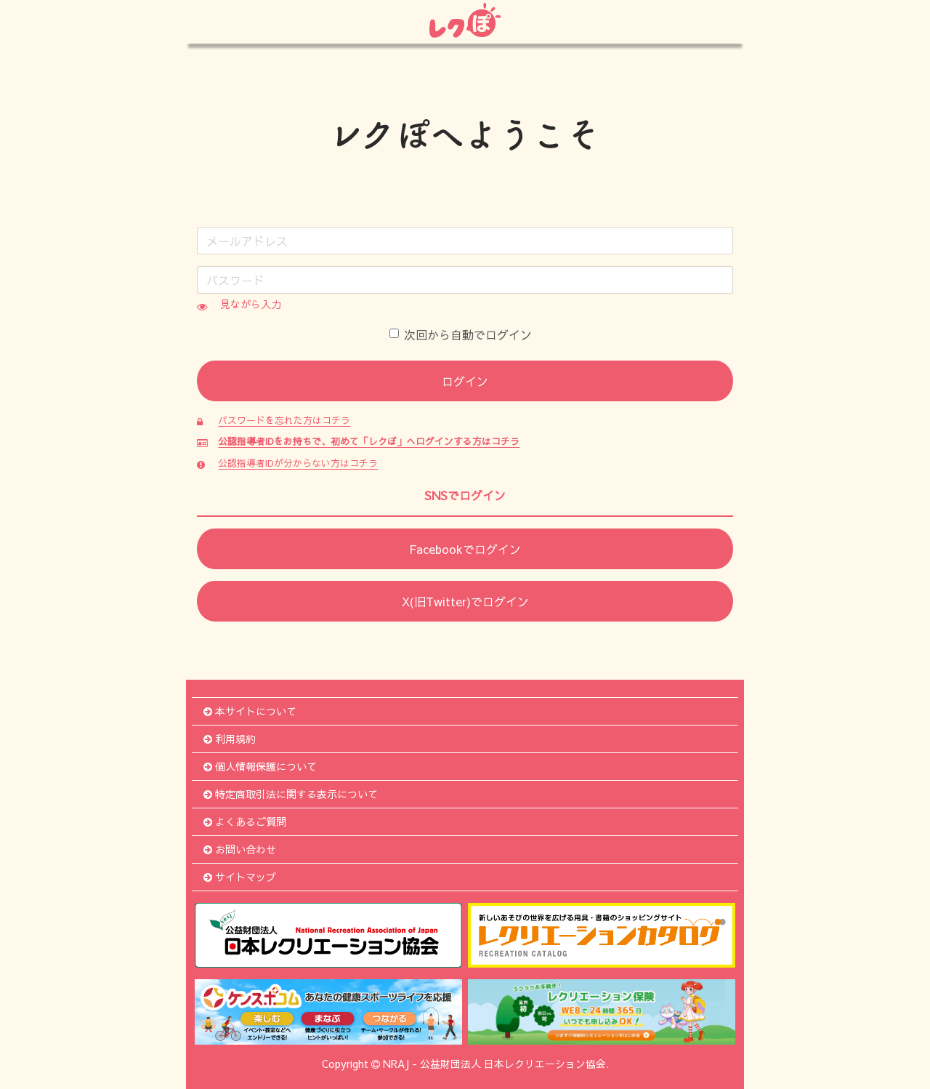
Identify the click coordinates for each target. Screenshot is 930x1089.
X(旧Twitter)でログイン (465, 601)
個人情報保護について (260, 766)
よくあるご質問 (244, 821)
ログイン (465, 381)
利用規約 (229, 738)
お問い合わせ (239, 849)
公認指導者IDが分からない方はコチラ (298, 463)
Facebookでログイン (465, 549)
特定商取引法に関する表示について (290, 794)
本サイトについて (249, 711)
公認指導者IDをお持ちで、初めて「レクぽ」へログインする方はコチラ (368, 441)
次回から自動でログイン (460, 334)
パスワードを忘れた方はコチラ (284, 420)
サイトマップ (239, 876)
